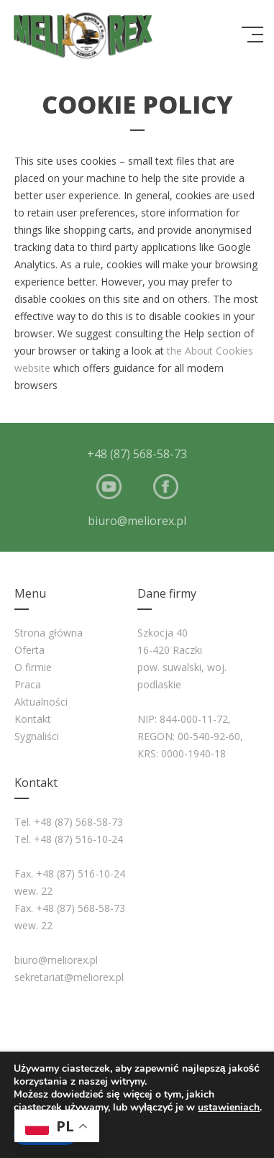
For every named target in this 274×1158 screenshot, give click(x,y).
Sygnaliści (36, 736)
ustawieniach (229, 1107)
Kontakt (32, 719)
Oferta (29, 650)
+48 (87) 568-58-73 (137, 454)
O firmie (33, 667)
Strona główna (48, 632)
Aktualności (41, 701)
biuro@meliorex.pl (137, 521)
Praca (27, 684)
